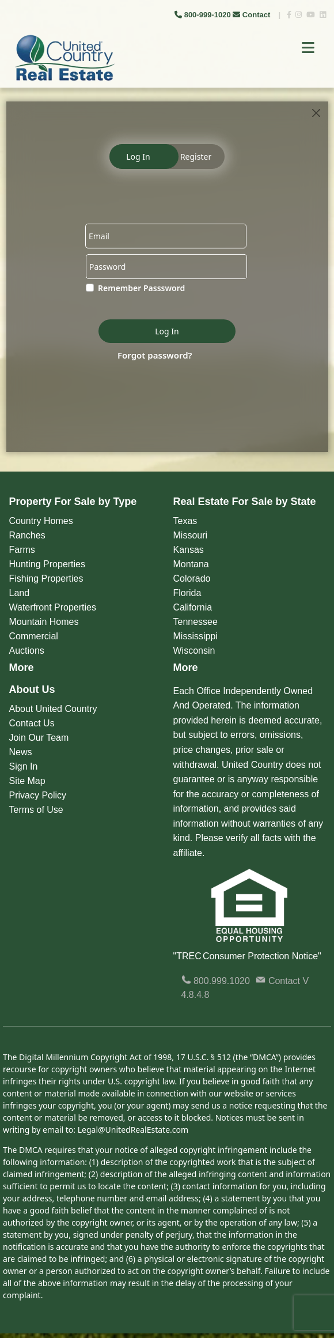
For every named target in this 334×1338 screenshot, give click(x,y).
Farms (22, 550)
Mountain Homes (44, 622)
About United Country (53, 709)
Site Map (27, 781)
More (21, 667)
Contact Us (32, 723)
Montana (191, 564)
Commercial (33, 636)
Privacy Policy (38, 795)
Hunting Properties (47, 564)
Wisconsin (194, 650)
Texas (185, 521)
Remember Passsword (141, 287)
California (192, 607)
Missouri (190, 535)
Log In (138, 156)
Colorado (192, 578)
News (20, 752)
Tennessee (195, 622)
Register (195, 156)
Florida (187, 593)
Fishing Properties (46, 578)
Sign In (23, 766)
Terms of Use (36, 810)
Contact (252, 14)
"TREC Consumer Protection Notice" (247, 956)
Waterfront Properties (52, 607)
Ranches (27, 535)
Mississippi (195, 636)
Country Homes (41, 521)
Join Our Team (39, 738)
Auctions (26, 650)
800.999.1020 (215, 981)
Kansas (188, 550)
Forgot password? (154, 354)
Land (19, 593)
